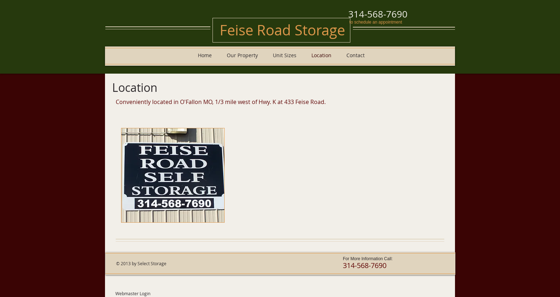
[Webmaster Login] (132, 293)
